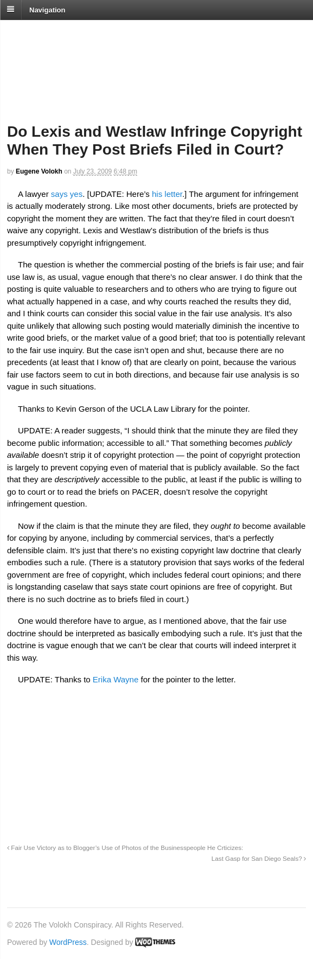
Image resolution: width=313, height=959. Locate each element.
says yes (66, 194)
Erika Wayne (115, 679)
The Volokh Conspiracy (83, 33)
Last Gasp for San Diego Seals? (259, 858)
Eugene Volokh (39, 171)
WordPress (68, 942)
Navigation (47, 9)
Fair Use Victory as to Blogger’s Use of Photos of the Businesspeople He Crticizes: (125, 847)
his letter (167, 194)
